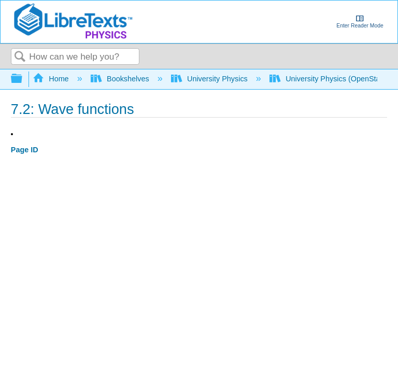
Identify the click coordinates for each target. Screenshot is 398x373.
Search (20, 57)
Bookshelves (121, 79)
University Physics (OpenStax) (329, 79)
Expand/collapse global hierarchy (23, 79)
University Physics (210, 79)
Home (52, 79)
